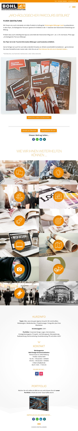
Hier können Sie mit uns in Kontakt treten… (53, 49)
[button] (33, 139)
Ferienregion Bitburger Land (54, 25)
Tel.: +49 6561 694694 (61, 1)
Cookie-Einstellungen (39, 427)
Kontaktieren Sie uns (48, 130)
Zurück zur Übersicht (29, 130)
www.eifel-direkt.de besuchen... (39, 117)
